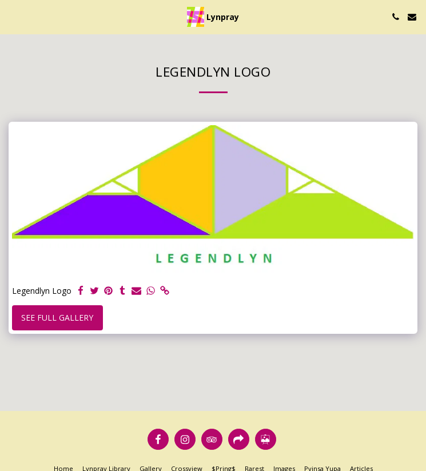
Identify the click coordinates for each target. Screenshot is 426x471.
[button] (12, 16)
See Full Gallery (57, 317)
